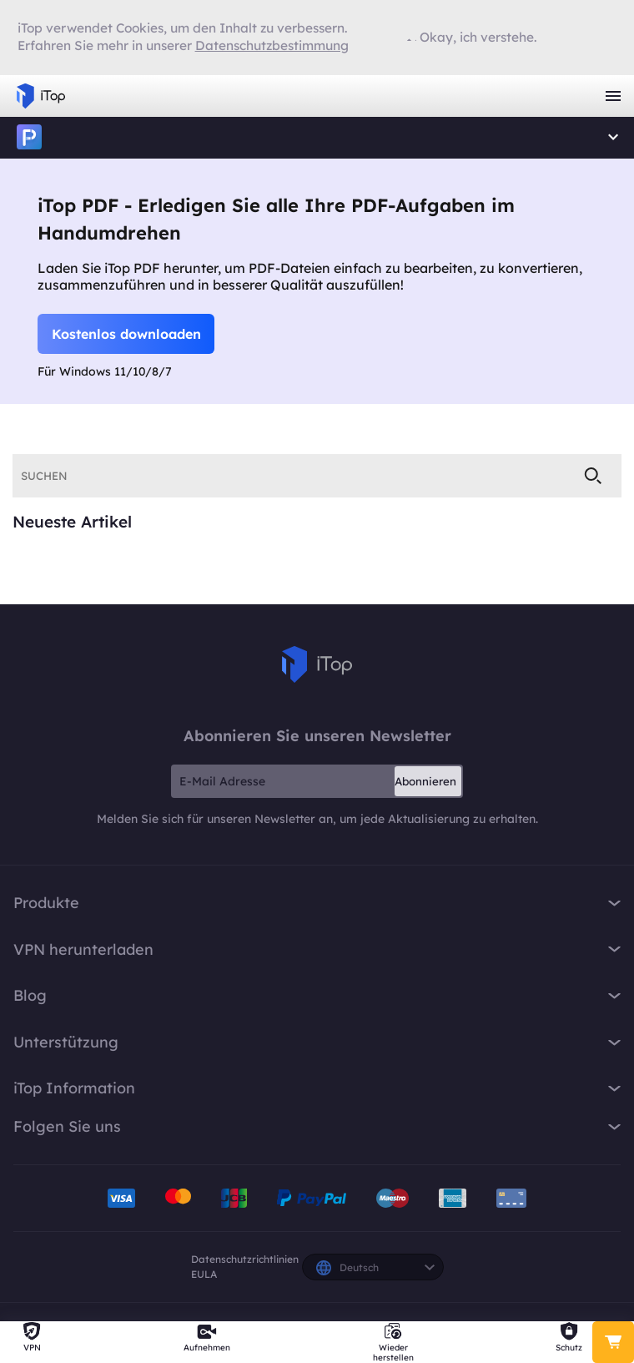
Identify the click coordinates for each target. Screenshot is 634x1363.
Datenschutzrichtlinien (245, 1259)
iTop (29, 137)
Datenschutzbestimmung (272, 45)
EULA (204, 1274)
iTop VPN (41, 96)
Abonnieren (425, 781)
